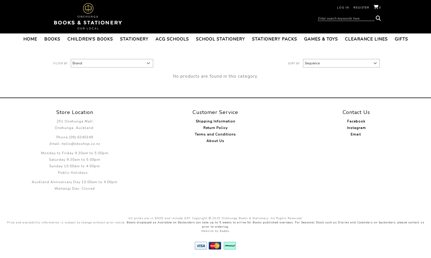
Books (52, 39)
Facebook (356, 121)
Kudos (224, 231)
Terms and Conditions (215, 134)
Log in (343, 8)
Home (30, 39)
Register (361, 8)
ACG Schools (172, 39)
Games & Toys (321, 39)
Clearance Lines (366, 39)
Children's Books (90, 39)
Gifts (401, 39)
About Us (215, 141)
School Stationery (220, 39)
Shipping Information (215, 121)
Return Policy (215, 128)
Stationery (134, 39)
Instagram (356, 128)
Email (356, 134)
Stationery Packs (274, 39)
